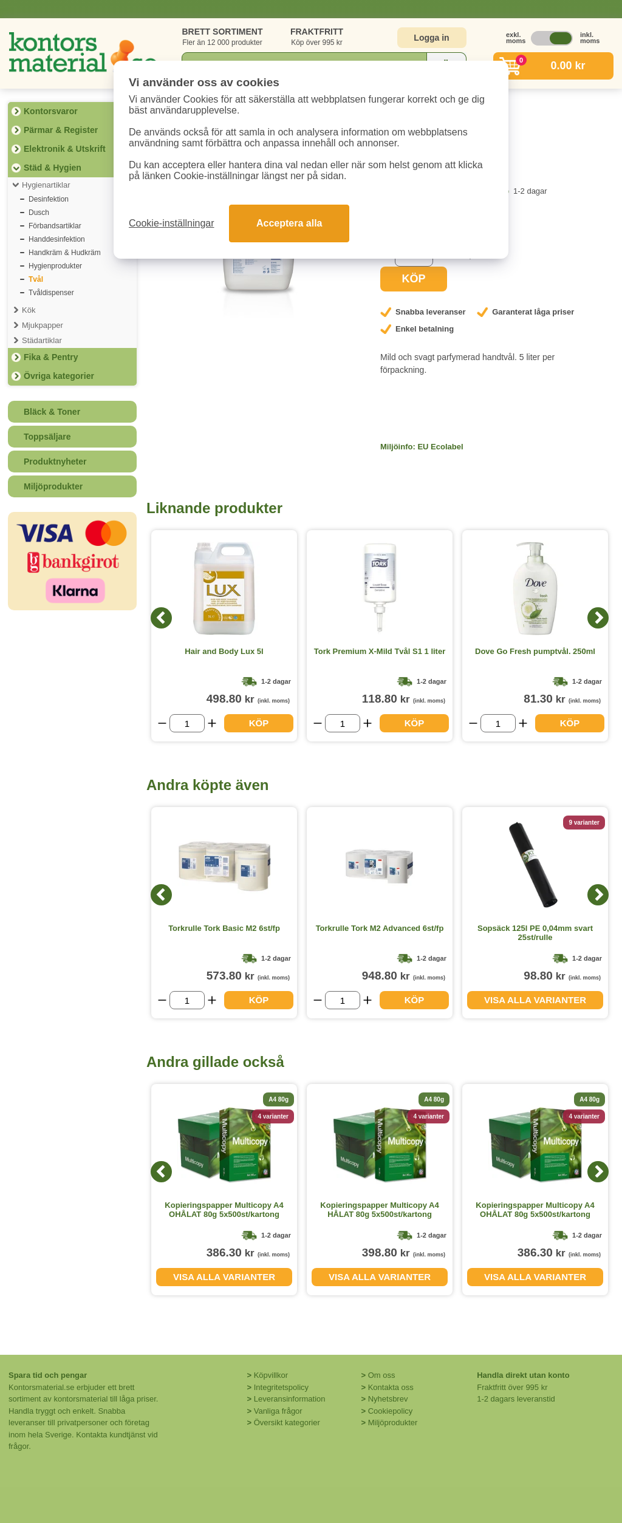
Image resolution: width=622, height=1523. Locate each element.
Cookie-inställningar (171, 223)
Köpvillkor (271, 1375)
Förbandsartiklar (55, 226)
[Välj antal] (187, 723)
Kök (28, 310)
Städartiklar (42, 340)
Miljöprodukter (53, 486)
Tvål (36, 279)
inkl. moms (586, 37)
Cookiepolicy (390, 1411)
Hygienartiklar (46, 184)
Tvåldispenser (51, 292)
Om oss (381, 1375)
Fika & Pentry (51, 357)
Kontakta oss (391, 1387)
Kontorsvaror (51, 111)
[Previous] (161, 618)
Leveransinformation (290, 1398)
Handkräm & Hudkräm (65, 252)
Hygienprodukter (55, 266)
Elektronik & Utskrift (65, 149)
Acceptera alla (289, 223)
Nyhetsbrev (388, 1398)
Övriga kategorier (59, 376)
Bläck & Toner (52, 412)
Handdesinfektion (57, 239)
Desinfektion (49, 199)
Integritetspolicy (281, 1387)
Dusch (39, 212)
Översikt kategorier (287, 1422)
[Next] (598, 618)
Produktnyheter (55, 461)
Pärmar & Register (61, 130)
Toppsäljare (47, 436)
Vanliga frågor (278, 1411)
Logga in (431, 38)
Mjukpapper (42, 325)
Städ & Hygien (52, 167)
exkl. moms (512, 37)
